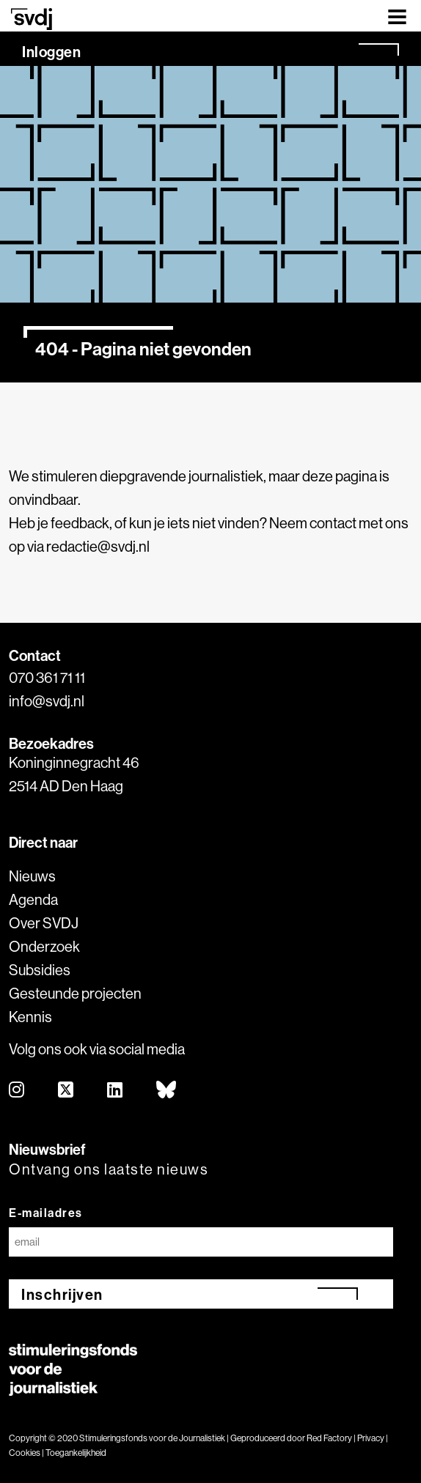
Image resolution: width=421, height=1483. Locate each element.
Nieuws (32, 876)
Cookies (24, 1452)
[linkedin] (115, 1090)
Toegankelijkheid (75, 1452)
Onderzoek (44, 946)
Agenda (33, 899)
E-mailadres (46, 1212)
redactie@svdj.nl (98, 546)
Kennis (30, 1016)
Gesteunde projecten (75, 993)
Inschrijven (62, 1294)
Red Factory (329, 1437)
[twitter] (66, 1090)
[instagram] (17, 1090)
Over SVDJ (43, 923)
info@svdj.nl (46, 701)
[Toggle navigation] (397, 16)
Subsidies (39, 970)
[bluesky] (166, 1090)
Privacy (370, 1437)
